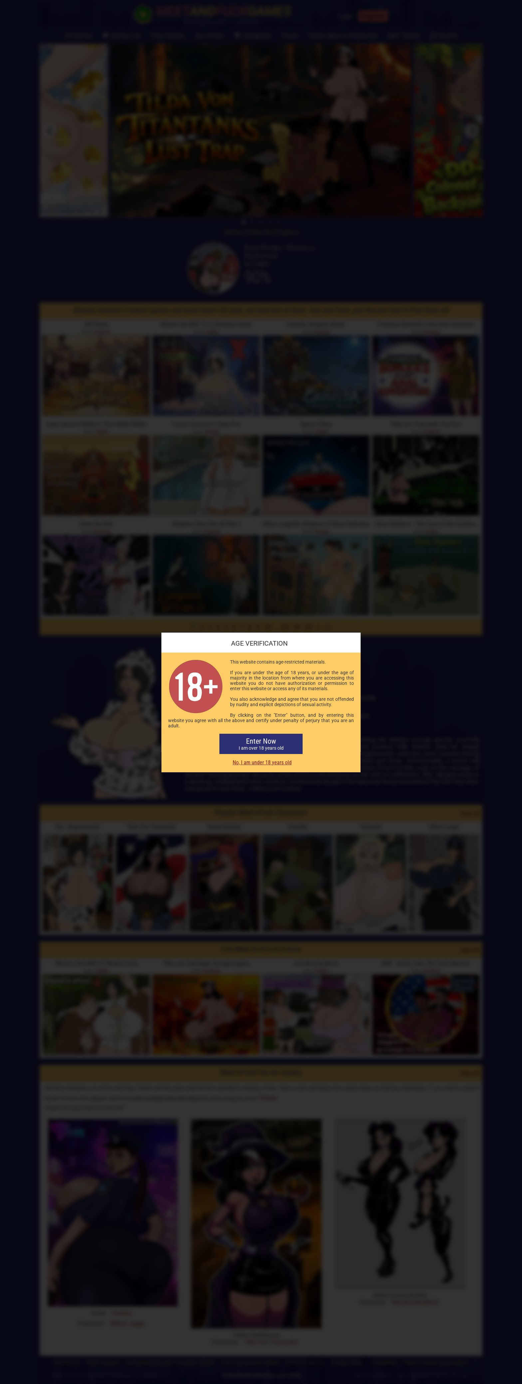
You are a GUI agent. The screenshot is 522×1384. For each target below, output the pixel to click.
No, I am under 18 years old (262, 762)
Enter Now (261, 744)
